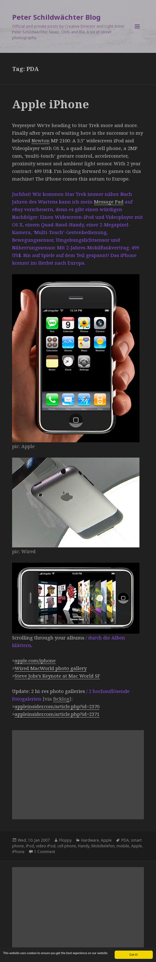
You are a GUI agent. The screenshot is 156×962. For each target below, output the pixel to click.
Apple (106, 840)
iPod (30, 846)
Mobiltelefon (103, 846)
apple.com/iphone (35, 660)
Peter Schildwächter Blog (56, 17)
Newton (41, 140)
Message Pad (109, 201)
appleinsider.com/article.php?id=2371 (57, 714)
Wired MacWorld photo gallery (51, 668)
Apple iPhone (50, 103)
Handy (83, 846)
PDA (125, 840)
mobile (123, 846)
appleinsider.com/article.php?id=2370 (57, 706)
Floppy (65, 840)
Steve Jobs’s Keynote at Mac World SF (57, 676)
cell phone (66, 846)
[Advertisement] (78, 774)
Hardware (90, 840)
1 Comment (44, 851)
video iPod (45, 846)
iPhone (18, 851)
